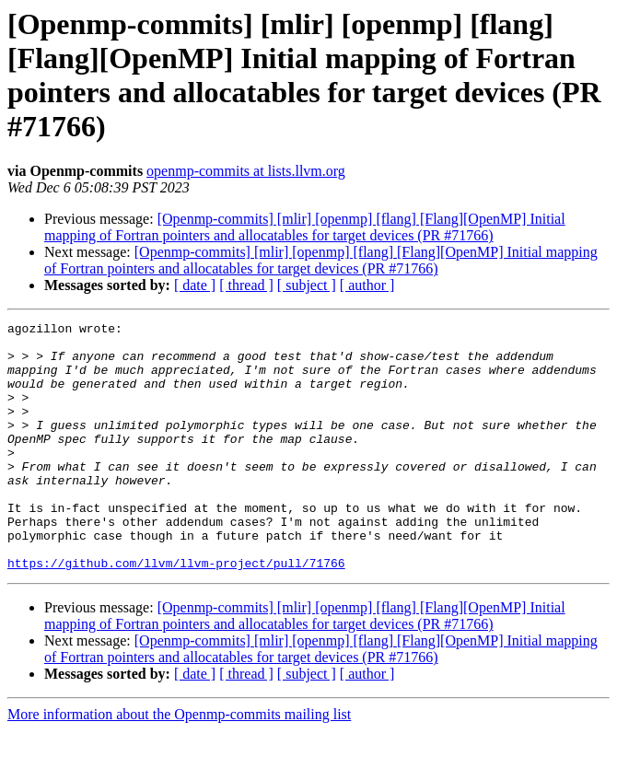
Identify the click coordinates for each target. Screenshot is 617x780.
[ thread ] (246, 285)
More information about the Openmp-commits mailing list (179, 764)
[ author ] (367, 285)
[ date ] (194, 285)
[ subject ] (306, 285)
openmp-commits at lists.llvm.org (245, 171)
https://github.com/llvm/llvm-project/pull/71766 (176, 612)
